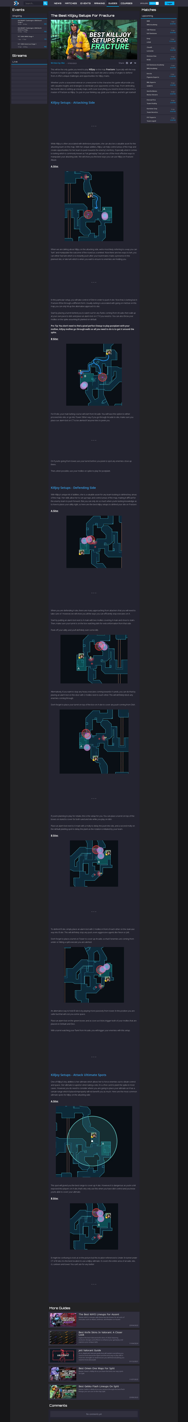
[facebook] (127, 75)
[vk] (135, 75)
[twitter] (131, 75)
